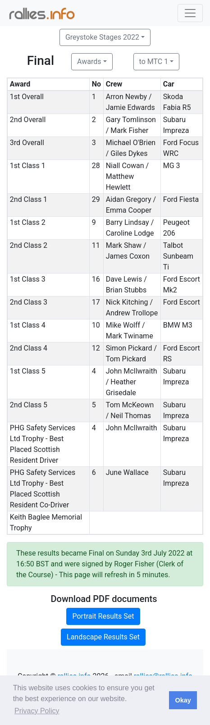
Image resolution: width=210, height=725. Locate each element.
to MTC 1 (154, 61)
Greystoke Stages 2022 (102, 37)
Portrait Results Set (103, 616)
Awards (89, 61)
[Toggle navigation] (190, 13)
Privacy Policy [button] (36, 711)
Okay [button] (183, 700)
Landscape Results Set (103, 637)
